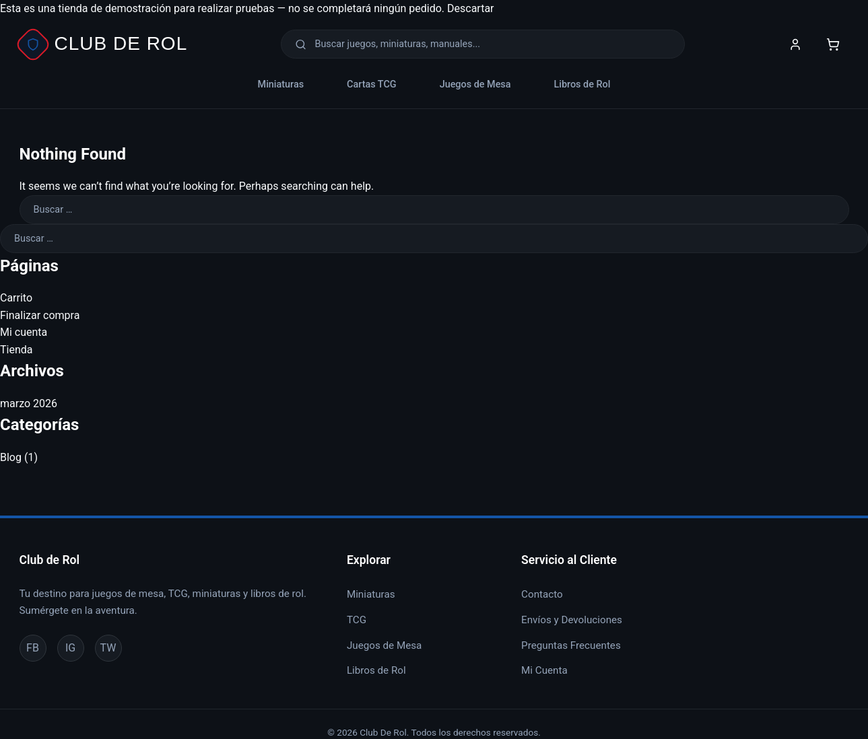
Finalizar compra (39, 315)
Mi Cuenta (544, 670)
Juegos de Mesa (475, 84)
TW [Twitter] (108, 647)
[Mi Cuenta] (795, 44)
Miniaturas (281, 84)
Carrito (16, 297)
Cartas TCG (372, 84)
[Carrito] (833, 44)
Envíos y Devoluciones (571, 620)
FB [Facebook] (32, 647)
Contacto (542, 594)
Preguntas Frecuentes (571, 645)
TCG (356, 620)
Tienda (16, 349)
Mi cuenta (23, 332)
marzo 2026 (28, 403)
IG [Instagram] (70, 647)
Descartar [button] (470, 8)
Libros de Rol (582, 84)
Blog (11, 457)
